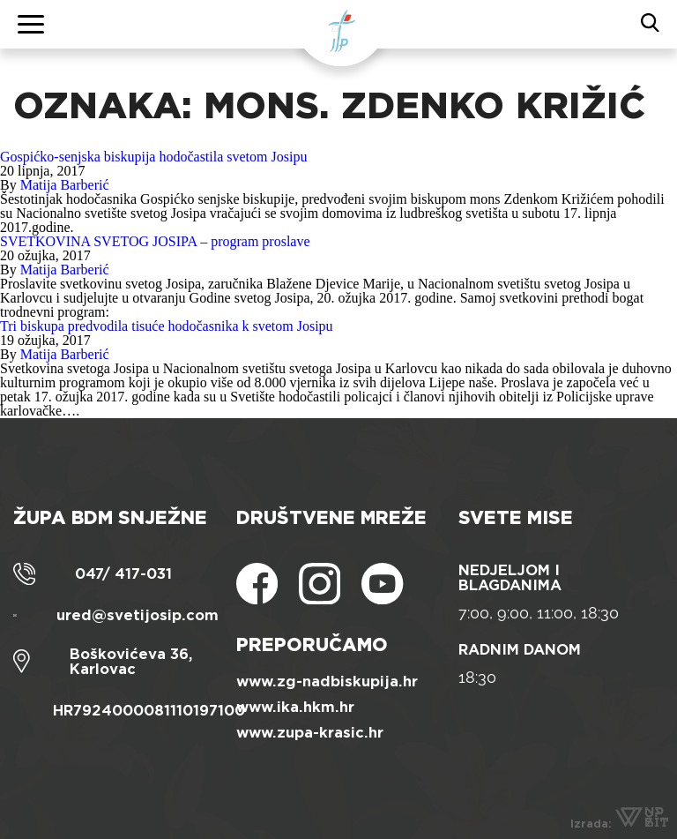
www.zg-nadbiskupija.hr (327, 681)
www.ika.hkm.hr (295, 707)
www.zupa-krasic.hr (309, 732)
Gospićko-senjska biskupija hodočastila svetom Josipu (153, 156)
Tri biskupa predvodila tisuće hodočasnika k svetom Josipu (166, 325)
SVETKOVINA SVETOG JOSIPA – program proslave (155, 241)
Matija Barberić (64, 184)
